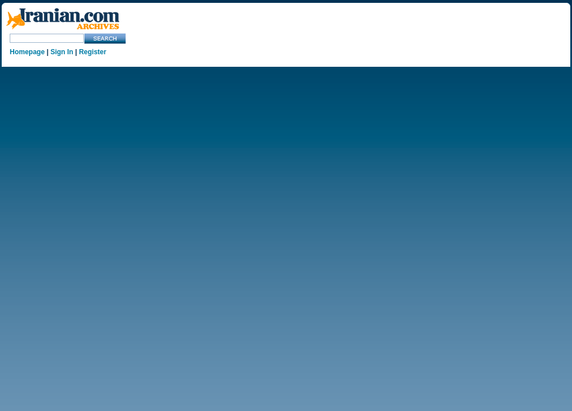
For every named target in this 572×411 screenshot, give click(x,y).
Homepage (27, 52)
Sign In (61, 52)
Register (92, 52)
